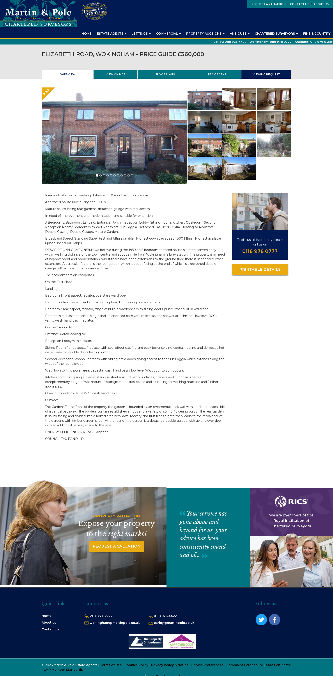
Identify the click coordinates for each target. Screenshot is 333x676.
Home (87, 34)
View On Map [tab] (116, 74)
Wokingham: (271, 41)
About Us (320, 4)
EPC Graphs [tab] (217, 74)
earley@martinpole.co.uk (174, 623)
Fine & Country (316, 34)
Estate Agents (111, 34)
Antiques (240, 34)
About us (49, 622)
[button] (53, 135)
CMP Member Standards (63, 670)
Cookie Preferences (207, 665)
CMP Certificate (278, 665)
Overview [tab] (67, 74)
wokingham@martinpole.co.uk (115, 623)
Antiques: (313, 41)
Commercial (168, 34)
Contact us (50, 629)
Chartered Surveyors (276, 34)
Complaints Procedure (244, 665)
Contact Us (298, 4)
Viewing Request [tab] (266, 74)
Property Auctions (205, 34)
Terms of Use (111, 665)
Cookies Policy (136, 665)
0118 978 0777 (260, 251)
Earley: (230, 41)
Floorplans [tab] (165, 74)
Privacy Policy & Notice (169, 665)
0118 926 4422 (165, 616)
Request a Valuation (269, 4)
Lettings (141, 34)
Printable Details (260, 269)
